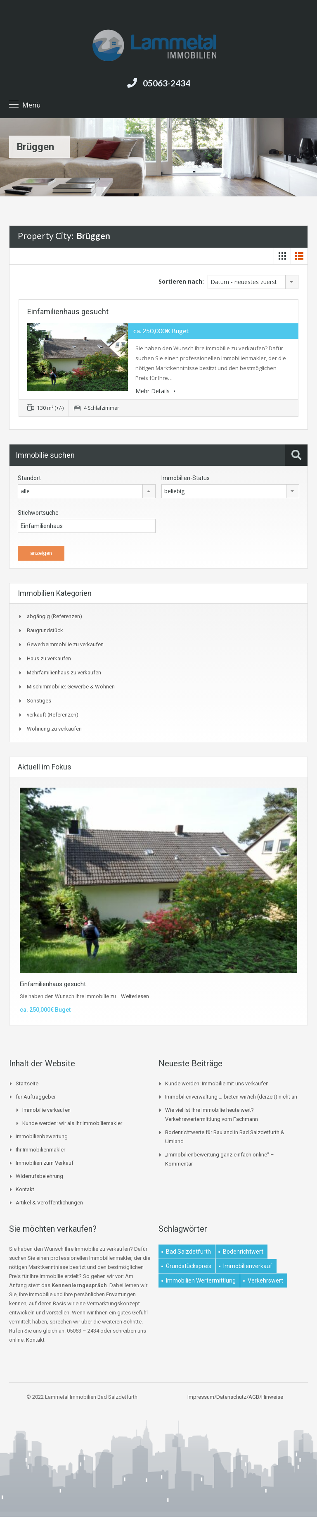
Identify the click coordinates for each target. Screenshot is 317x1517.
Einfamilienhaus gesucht (68, 311)
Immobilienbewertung (42, 1136)
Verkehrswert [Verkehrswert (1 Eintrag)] (265, 1280)
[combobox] (253, 282)
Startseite (27, 1083)
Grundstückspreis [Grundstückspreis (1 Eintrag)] (188, 1266)
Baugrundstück (45, 630)
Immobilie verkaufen (46, 1110)
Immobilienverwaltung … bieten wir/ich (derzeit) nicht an (231, 1097)
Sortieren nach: (181, 281)
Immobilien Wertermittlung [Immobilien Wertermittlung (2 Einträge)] (201, 1280)
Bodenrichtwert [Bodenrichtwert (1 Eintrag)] (243, 1251)
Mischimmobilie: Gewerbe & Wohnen (71, 686)
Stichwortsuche (38, 512)
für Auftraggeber (36, 1097)
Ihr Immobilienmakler (40, 1150)
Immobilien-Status (185, 478)
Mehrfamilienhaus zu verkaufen (64, 672)
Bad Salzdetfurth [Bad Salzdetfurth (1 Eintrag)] (188, 1251)
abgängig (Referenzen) (54, 616)
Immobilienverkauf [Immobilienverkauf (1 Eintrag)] (247, 1266)
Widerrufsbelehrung (39, 1176)
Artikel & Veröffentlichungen (49, 1202)
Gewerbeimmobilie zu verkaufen (65, 644)
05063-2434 (166, 83)
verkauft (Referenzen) (52, 715)
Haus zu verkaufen (49, 658)
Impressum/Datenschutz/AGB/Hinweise (235, 1397)
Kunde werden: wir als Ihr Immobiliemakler (72, 1123)
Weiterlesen (135, 996)
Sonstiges (39, 701)
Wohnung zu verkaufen (54, 729)
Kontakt (25, 1189)
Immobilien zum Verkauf (44, 1163)
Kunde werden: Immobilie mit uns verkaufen (217, 1083)
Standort (29, 478)
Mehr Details (155, 391)
